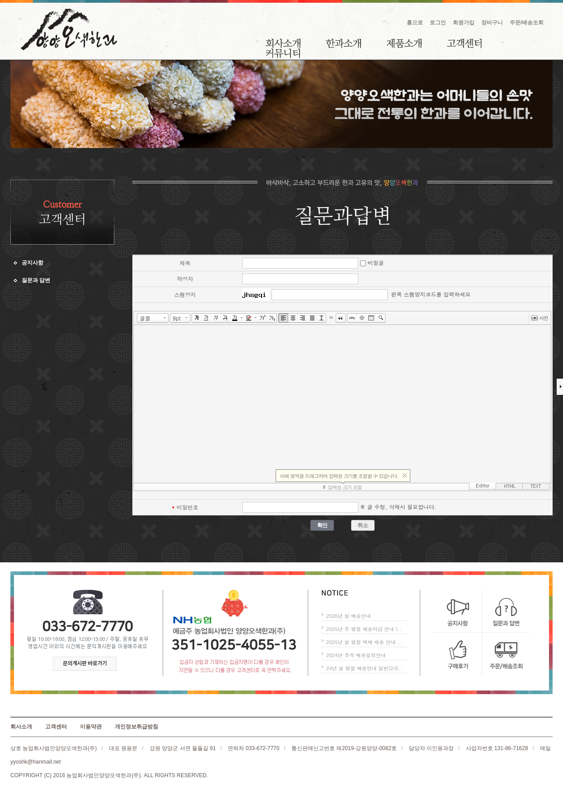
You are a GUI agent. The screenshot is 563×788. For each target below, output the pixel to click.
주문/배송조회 (527, 22)
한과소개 (343, 43)
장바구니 (492, 22)
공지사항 (32, 263)
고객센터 (464, 43)
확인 (322, 525)
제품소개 (404, 43)
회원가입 (463, 22)
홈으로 (415, 22)
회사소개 (283, 43)
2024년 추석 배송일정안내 (356, 655)
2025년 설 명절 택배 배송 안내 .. (363, 642)
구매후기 (458, 654)
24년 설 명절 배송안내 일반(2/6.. (364, 668)
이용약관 (91, 726)
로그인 (438, 22)
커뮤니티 (283, 53)
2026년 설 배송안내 (348, 615)
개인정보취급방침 (136, 726)
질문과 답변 (36, 280)
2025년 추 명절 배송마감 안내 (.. (363, 629)
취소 (362, 525)
